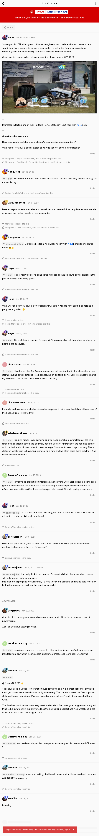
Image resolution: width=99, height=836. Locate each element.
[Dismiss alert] (73, 830)
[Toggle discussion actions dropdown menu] (96, 3)
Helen (9, 178)
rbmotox (10, 743)
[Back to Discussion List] (3, 3)
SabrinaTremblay (15, 774)
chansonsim (13, 512)
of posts (49, 3)
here (79, 125)
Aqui (70, 244)
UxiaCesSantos (14, 244)
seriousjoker (13, 574)
